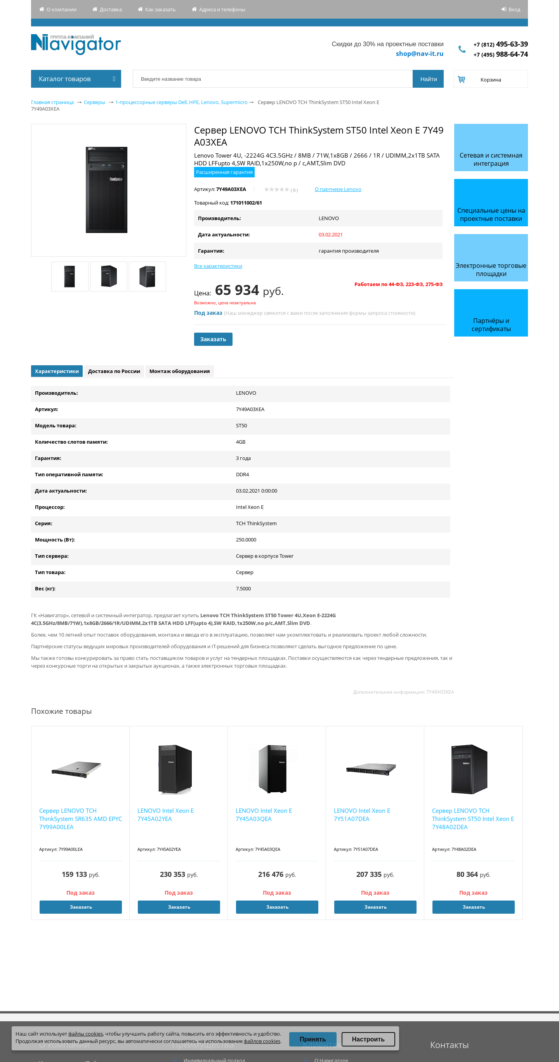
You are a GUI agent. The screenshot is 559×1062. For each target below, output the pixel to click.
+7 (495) (501, 54)
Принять (313, 1039)
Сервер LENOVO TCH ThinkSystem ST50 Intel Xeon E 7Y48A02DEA (473, 819)
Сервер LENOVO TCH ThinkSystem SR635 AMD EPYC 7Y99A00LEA (80, 819)
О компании (61, 9)
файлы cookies (85, 1033)
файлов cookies (262, 1041)
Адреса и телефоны (222, 9)
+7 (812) (501, 44)
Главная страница (52, 102)
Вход (514, 9)
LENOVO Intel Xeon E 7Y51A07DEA (362, 815)
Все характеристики (218, 265)
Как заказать (160, 9)
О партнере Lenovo (338, 189)
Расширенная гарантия (224, 171)
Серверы (94, 102)
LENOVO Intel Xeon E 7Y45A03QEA (264, 815)
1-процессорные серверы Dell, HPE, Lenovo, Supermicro (181, 102)
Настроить (368, 1039)
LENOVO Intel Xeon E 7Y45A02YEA (165, 815)
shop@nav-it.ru (420, 53)
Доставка (111, 9)
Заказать (213, 339)
